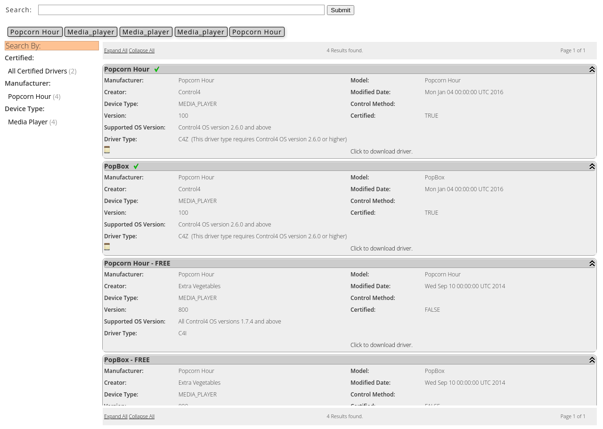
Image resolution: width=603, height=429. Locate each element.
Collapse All (142, 50)
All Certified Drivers (37, 70)
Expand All (116, 50)
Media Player (28, 121)
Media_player (91, 31)
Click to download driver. (381, 151)
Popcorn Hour (35, 31)
